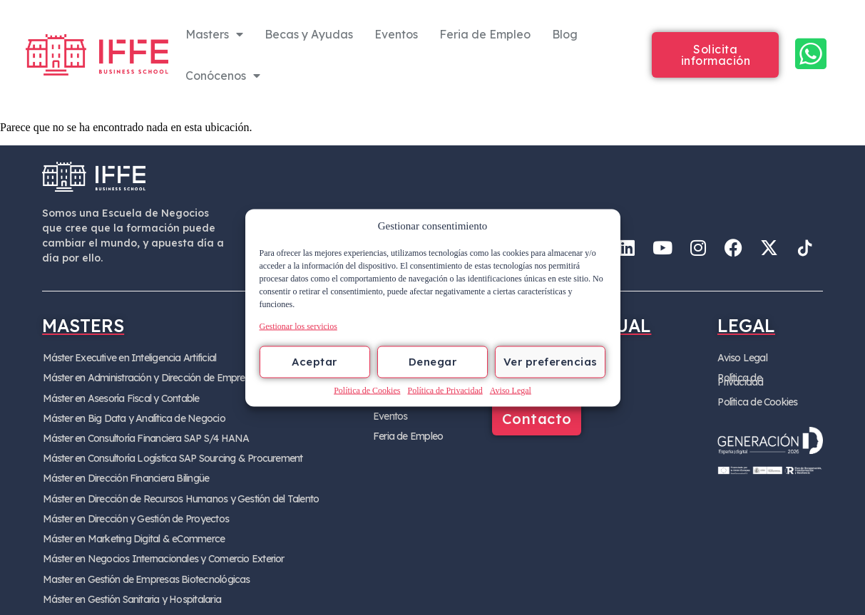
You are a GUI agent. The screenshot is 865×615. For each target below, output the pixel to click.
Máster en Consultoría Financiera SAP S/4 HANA (143, 434)
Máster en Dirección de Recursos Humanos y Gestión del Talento (177, 492)
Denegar (433, 361)
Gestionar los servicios (298, 326)
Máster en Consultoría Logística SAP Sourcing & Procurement (169, 454)
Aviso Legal (510, 390)
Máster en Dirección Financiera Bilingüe (123, 473)
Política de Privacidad (444, 390)
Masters (214, 34)
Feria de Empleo (485, 34)
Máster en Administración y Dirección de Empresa (146, 377)
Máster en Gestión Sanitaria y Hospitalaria (129, 588)
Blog (565, 34)
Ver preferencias (550, 361)
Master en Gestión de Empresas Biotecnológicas (144, 569)
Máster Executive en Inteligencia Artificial (127, 357)
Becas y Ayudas (309, 34)
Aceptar (314, 361)
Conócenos (222, 75)
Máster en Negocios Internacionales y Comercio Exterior (160, 550)
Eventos (396, 34)
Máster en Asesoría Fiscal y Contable (119, 396)
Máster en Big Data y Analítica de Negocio (131, 415)
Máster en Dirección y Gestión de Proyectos (133, 511)
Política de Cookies (367, 390)
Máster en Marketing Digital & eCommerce (131, 530)
